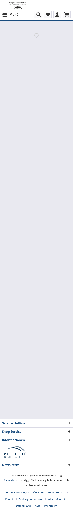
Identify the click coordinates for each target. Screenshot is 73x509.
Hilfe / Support (56, 492)
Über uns (38, 492)
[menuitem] (10, 14)
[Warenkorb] (67, 14)
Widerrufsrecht (56, 499)
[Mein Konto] (57, 14)
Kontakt (9, 499)
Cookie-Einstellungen (17, 492)
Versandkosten (12, 480)
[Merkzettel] (48, 14)
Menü (10, 14)
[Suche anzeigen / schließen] (38, 14)
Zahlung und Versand (31, 499)
